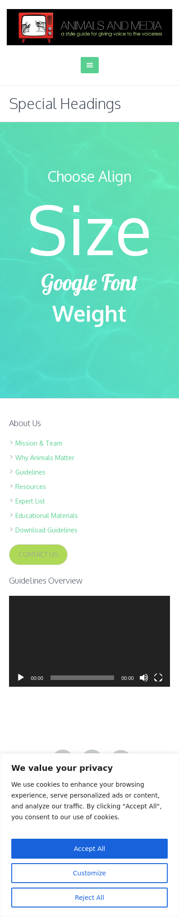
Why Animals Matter (44, 457)
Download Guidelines (46, 530)
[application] (89, 641)
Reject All (89, 897)
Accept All (90, 848)
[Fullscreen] (158, 677)
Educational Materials (46, 515)
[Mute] (143, 677)
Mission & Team (38, 443)
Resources (30, 486)
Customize (89, 873)
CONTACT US (38, 554)
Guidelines (30, 472)
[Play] (20, 677)
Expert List (30, 501)
